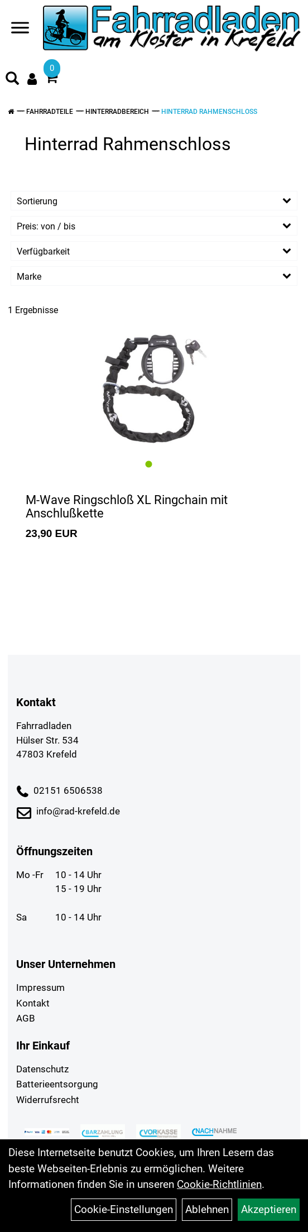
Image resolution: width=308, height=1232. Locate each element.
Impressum (40, 987)
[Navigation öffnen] (20, 30)
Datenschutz (42, 1069)
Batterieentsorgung (57, 1084)
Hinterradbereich (117, 112)
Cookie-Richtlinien (219, 1184)
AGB (25, 1018)
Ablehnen (207, 1209)
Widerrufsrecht (47, 1099)
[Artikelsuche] (12, 80)
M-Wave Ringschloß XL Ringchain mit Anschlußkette (127, 506)
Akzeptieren (268, 1209)
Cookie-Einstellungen (123, 1209)
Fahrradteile (49, 112)
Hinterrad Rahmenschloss (209, 112)
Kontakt (33, 1003)
